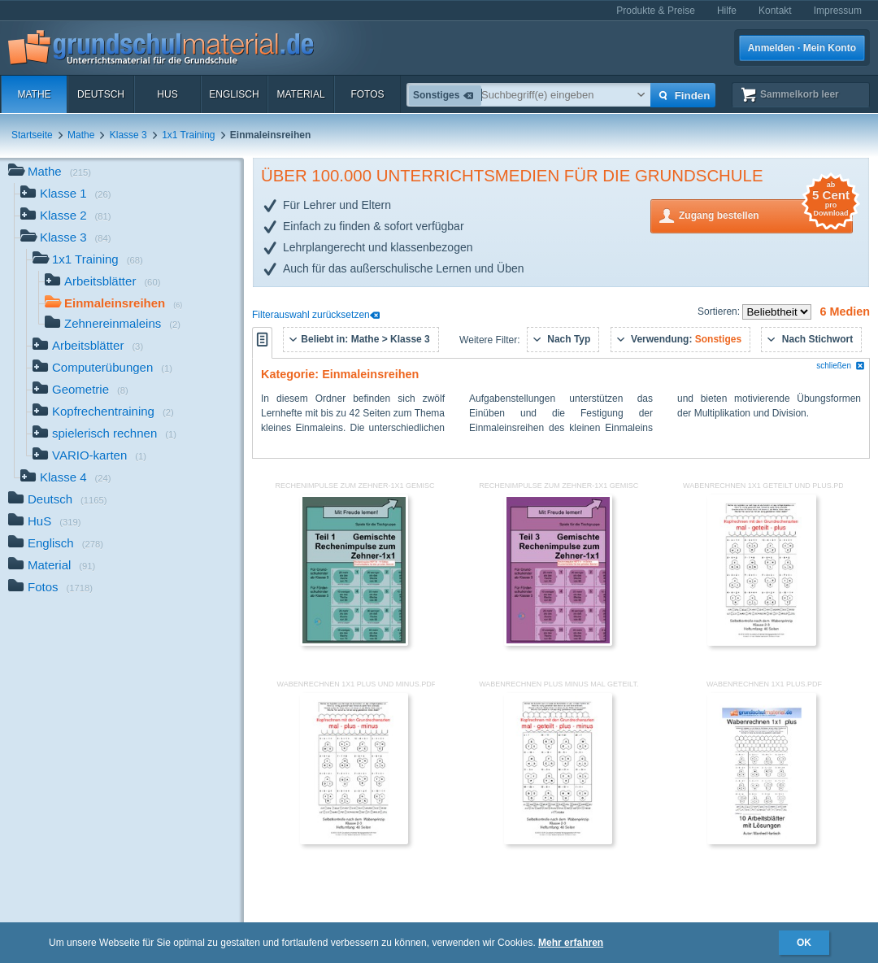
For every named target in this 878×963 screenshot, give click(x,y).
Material (300, 94)
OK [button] (804, 942)
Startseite (32, 135)
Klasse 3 (128, 135)
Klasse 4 (65, 478)
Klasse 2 (65, 217)
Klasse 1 (65, 195)
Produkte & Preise (655, 10)
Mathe (33, 94)
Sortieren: (720, 311)
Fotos (367, 94)
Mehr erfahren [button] (570, 942)
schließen (840, 365)
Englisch (234, 94)
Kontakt (775, 10)
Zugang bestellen (766, 214)
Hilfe (727, 10)
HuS (167, 94)
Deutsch (100, 94)
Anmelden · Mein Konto (802, 48)
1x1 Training (188, 135)
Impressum (838, 10)
